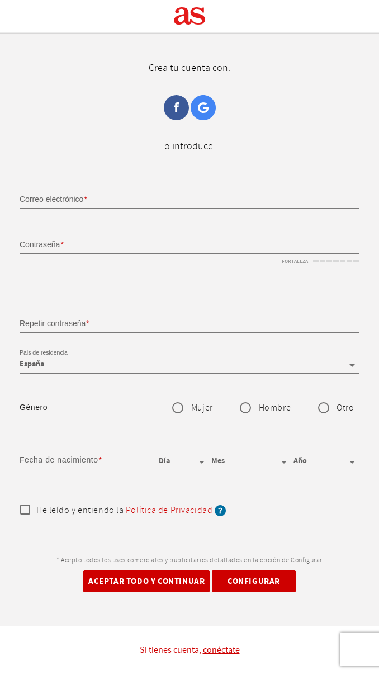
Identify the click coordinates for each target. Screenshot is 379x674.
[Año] (326, 457)
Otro (345, 408)
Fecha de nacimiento (59, 459)
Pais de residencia (44, 352)
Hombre (275, 408)
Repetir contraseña (53, 323)
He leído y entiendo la (131, 511)
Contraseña (40, 244)
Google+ (203, 107)
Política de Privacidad (169, 510)
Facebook (176, 107)
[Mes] (251, 457)
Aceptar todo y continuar (146, 581)
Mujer (202, 408)
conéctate (221, 650)
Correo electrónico (51, 199)
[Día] (184, 457)
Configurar (254, 581)
